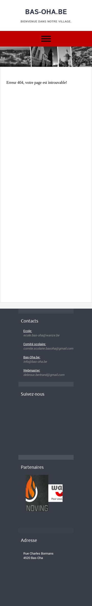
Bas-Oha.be (46, 12)
